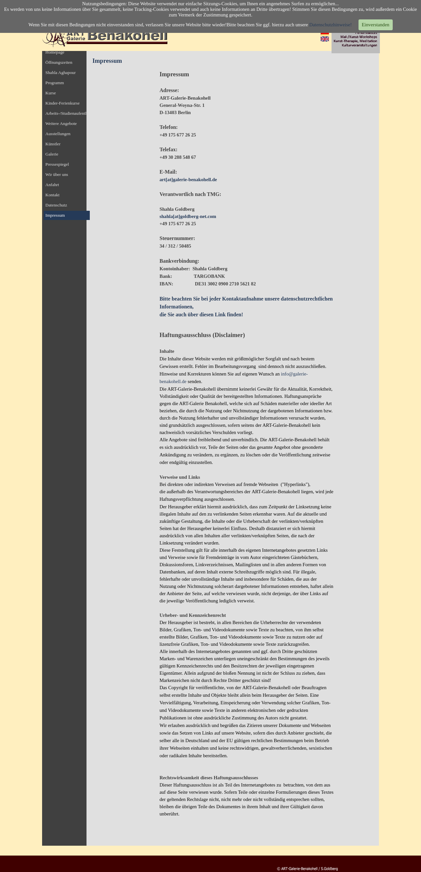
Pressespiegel (57, 164)
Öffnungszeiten (58, 62)
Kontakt (52, 194)
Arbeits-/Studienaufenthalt (68, 113)
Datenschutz (56, 205)
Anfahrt (52, 184)
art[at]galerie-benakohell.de (188, 179)
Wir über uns (56, 174)
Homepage (54, 52)
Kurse (50, 92)
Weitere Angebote (61, 123)
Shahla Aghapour (60, 72)
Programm (54, 82)
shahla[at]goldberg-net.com (188, 216)
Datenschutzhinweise (329, 24)
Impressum (55, 215)
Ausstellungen (57, 133)
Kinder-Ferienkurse (62, 103)
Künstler (53, 143)
